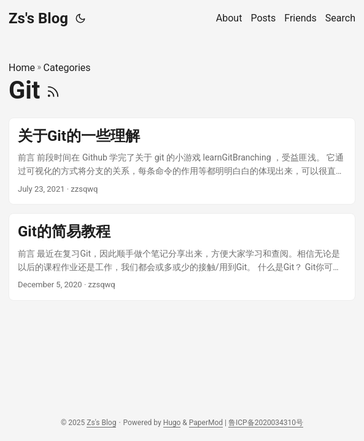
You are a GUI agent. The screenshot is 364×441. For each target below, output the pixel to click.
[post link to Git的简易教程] (182, 257)
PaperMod (206, 422)
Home (22, 68)
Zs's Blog (38, 18)
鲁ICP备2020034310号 (265, 422)
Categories (67, 68)
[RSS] (53, 90)
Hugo (172, 422)
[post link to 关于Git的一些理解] (182, 161)
